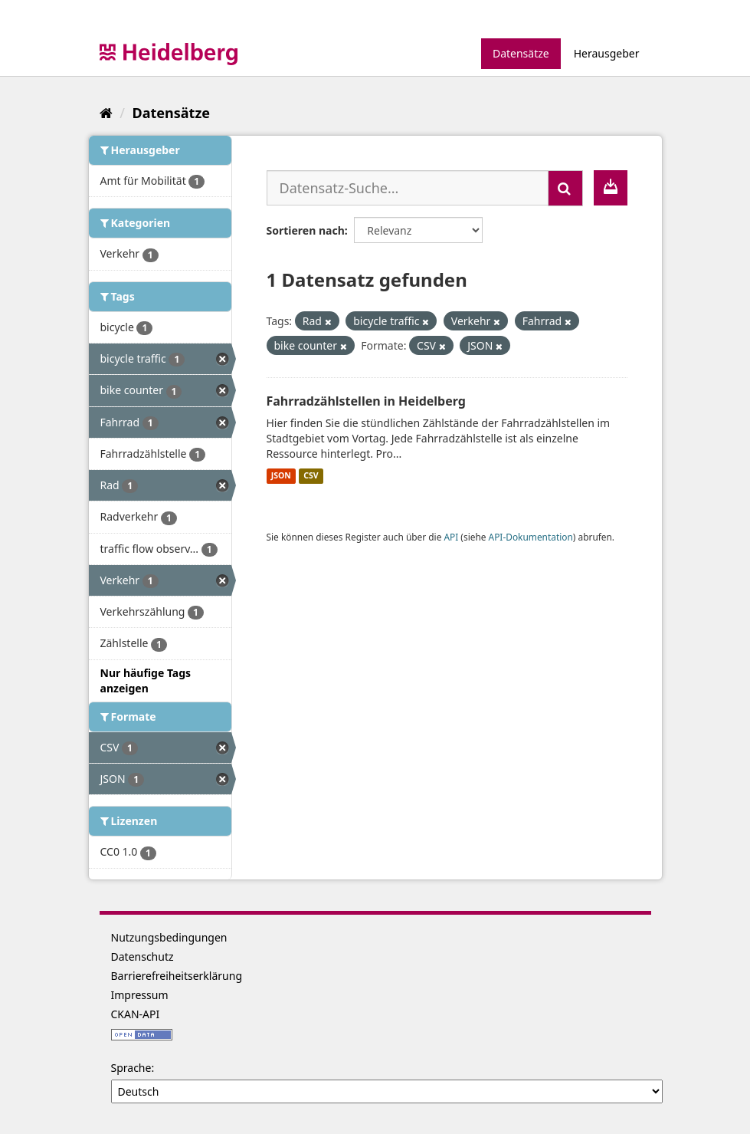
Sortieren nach (306, 230)
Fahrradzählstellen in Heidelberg (366, 401)
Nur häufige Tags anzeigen (146, 680)
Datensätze (521, 53)
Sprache (131, 1067)
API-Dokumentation (531, 537)
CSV (310, 476)
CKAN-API (135, 1014)
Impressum (140, 995)
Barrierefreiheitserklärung (177, 975)
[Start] (106, 113)
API (451, 537)
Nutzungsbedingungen (169, 937)
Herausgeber (607, 53)
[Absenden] (565, 188)
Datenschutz (142, 956)
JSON (281, 476)
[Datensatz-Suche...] (408, 187)
